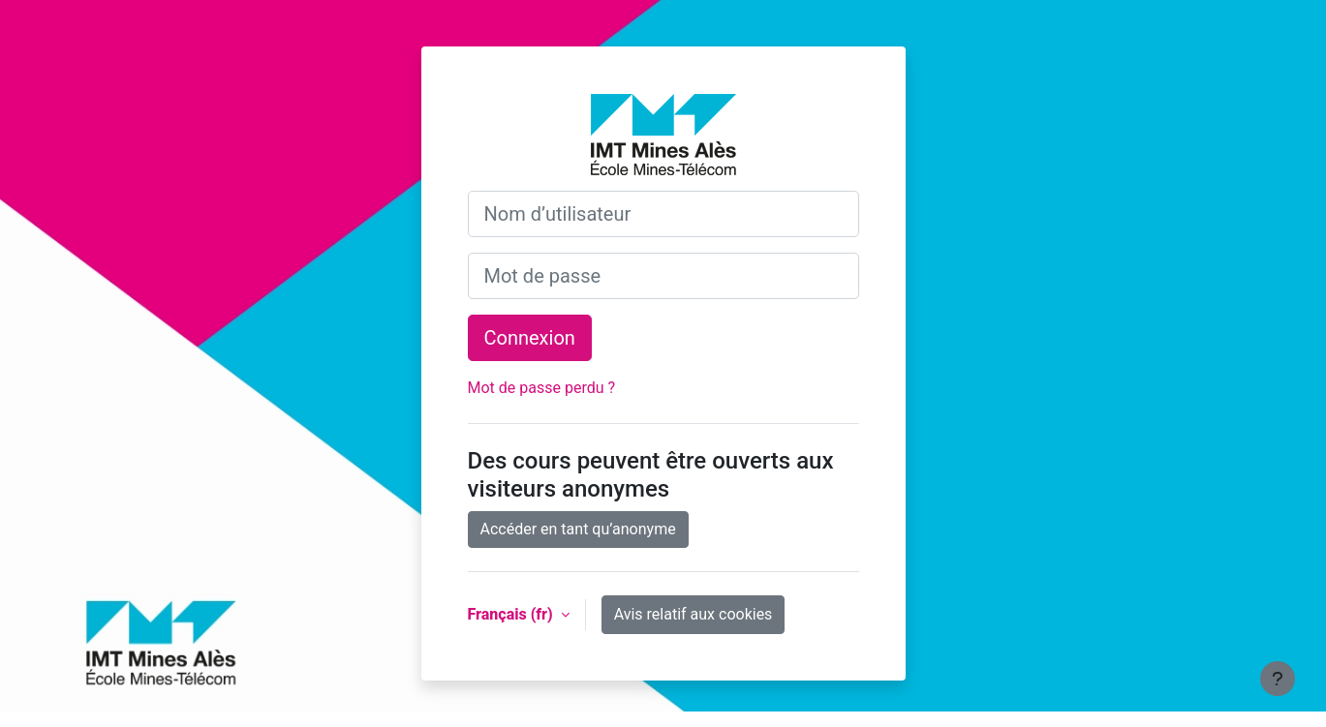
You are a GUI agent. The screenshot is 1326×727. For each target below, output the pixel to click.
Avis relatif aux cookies (693, 614)
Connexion (529, 337)
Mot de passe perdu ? (542, 388)
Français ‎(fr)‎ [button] (512, 614)
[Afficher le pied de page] (1277, 678)
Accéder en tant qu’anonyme (578, 529)
